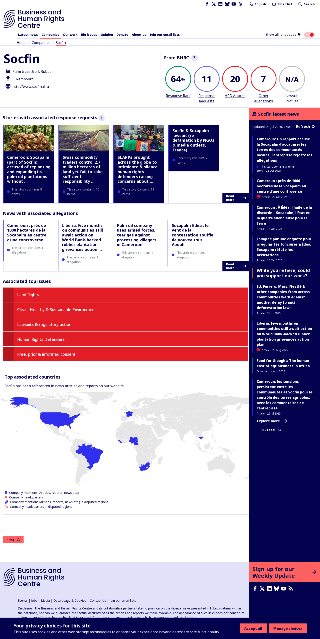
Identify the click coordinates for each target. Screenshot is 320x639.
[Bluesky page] (227, 4)
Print (13, 540)
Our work (70, 34)
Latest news (28, 34)
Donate (122, 34)
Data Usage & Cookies (69, 600)
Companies (50, 34)
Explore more (272, 421)
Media (45, 600)
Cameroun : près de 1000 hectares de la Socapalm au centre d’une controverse (26, 232)
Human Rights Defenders (41, 339)
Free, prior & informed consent (46, 354)
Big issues (89, 34)
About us (139, 34)
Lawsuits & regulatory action (44, 324)
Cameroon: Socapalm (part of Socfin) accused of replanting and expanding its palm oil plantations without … (28, 169)
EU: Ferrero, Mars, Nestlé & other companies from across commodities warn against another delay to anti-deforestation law (283, 297)
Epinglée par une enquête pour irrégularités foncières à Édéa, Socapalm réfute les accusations (284, 246)
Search (306, 4)
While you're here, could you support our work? (283, 273)
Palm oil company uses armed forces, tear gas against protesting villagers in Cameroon (136, 235)
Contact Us (98, 600)
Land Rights (28, 294)
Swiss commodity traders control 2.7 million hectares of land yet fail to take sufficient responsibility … (83, 169)
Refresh (305, 126)
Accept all (253, 628)
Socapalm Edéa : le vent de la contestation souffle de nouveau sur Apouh (192, 235)
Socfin (61, 42)
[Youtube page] (233, 4)
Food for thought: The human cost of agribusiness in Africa (283, 363)
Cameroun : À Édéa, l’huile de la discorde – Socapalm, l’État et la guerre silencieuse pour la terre (284, 215)
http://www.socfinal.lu (30, 86)
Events (23, 600)
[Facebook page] (207, 4)
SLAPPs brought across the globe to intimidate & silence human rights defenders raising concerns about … (138, 169)
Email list (281, 4)
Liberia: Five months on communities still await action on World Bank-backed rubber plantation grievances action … (82, 237)
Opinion (107, 34)
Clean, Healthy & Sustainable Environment (56, 309)
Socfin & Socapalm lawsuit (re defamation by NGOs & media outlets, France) (193, 140)
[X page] (213, 4)
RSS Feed (271, 430)
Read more (236, 198)
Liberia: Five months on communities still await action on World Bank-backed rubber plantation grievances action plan (284, 334)
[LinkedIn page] (220, 4)
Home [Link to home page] (21, 42)
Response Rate (178, 95)
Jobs (34, 600)
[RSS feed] (240, 4)
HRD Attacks (235, 95)
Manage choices (287, 628)
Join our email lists (165, 34)
